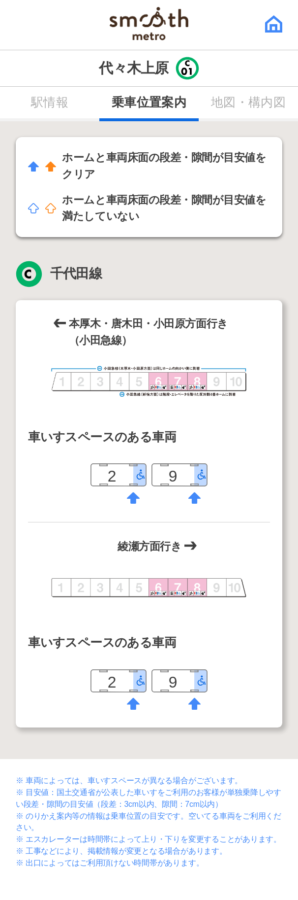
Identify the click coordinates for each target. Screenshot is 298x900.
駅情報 (49, 102)
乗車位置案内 (149, 102)
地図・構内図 (248, 102)
